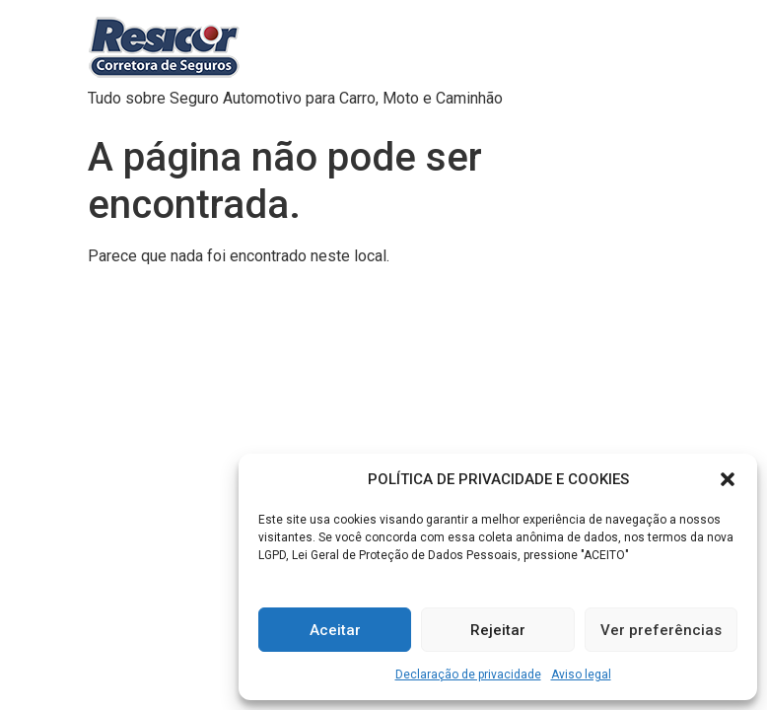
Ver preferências (661, 630)
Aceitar (335, 630)
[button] (727, 479)
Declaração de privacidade (468, 674)
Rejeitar (497, 630)
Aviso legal (581, 674)
